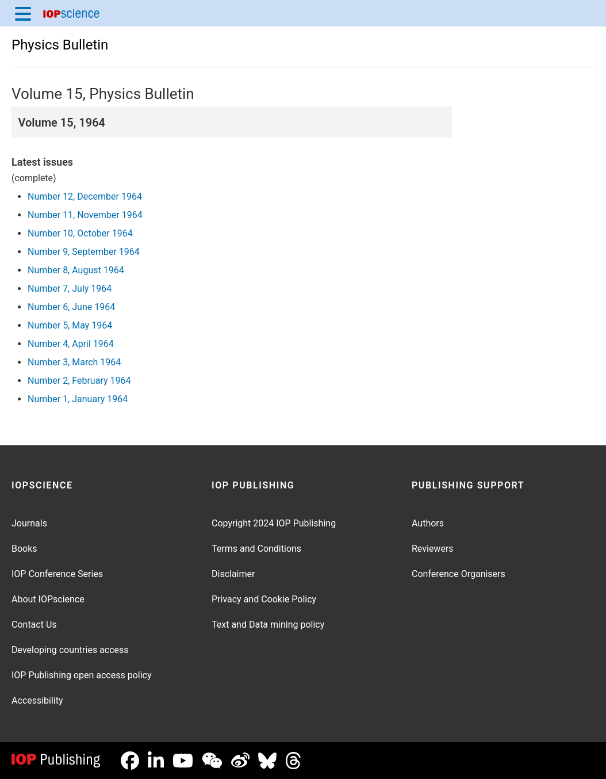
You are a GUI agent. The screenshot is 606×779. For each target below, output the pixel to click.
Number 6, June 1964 (71, 306)
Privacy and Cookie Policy (264, 599)
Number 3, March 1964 (74, 362)
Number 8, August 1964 (76, 270)
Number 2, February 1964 (79, 380)
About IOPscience (48, 599)
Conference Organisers (458, 573)
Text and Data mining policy (268, 624)
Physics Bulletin (59, 45)
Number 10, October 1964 (80, 233)
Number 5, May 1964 (70, 325)
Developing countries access (70, 649)
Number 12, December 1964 (85, 196)
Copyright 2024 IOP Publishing (274, 523)
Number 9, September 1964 (84, 251)
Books (24, 548)
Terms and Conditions (256, 548)
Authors (428, 523)
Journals (29, 523)
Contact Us (34, 624)
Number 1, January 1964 (78, 399)
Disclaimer (233, 573)
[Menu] (22, 13)
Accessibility (37, 700)
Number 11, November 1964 (85, 214)
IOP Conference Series (57, 573)
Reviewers (433, 548)
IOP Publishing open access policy (81, 675)
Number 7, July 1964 (70, 288)
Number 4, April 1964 (71, 343)
